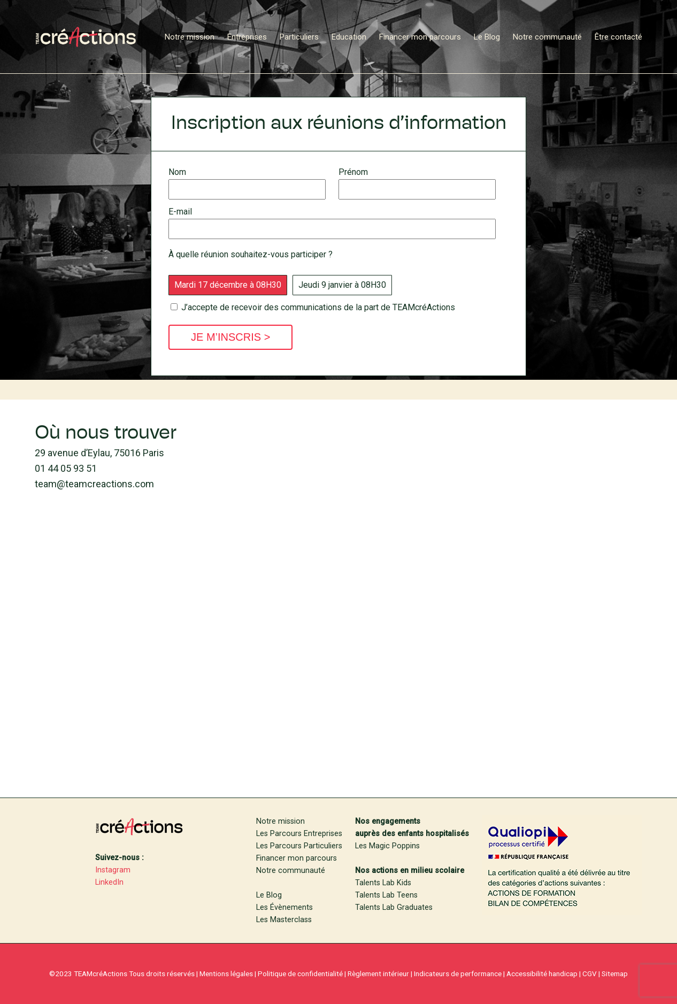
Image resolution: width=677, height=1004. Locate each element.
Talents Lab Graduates (394, 907)
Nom (247, 181)
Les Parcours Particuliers (299, 845)
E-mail (332, 220)
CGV (589, 973)
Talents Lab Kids (383, 882)
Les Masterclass (284, 919)
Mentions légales (226, 973)
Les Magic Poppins (387, 845)
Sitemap (615, 973)
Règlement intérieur (378, 973)
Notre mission (280, 821)
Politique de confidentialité (300, 973)
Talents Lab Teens (386, 895)
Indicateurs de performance (458, 973)
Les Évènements (284, 907)
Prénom (417, 181)
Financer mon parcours (296, 858)
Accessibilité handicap (542, 973)
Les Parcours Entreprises (299, 833)
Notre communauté (290, 870)
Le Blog (269, 895)
